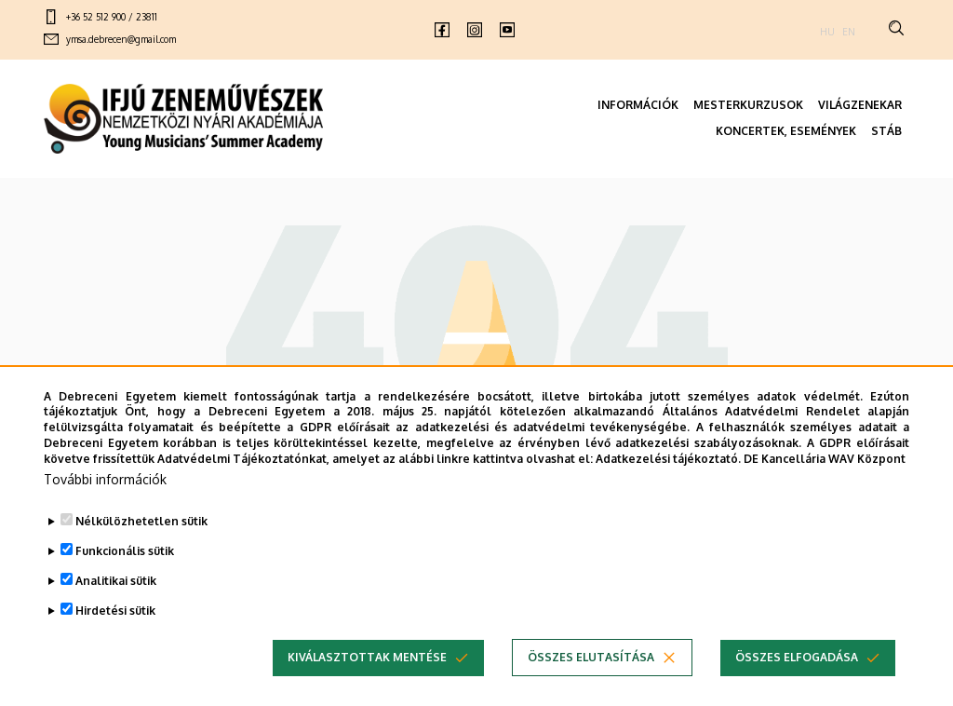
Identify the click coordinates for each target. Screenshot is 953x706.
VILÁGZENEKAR (860, 105)
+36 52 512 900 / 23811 (111, 16)
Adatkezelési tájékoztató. (668, 481)
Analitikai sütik (115, 603)
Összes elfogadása (796, 679)
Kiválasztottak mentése (367, 679)
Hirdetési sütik (115, 633)
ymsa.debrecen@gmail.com (121, 39)
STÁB (886, 131)
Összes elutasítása (591, 679)
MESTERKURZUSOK (748, 105)
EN (848, 31)
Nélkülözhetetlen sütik (141, 543)
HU (827, 31)
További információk (105, 501)
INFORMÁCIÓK (637, 105)
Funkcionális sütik (124, 573)
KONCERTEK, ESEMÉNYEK (786, 131)
